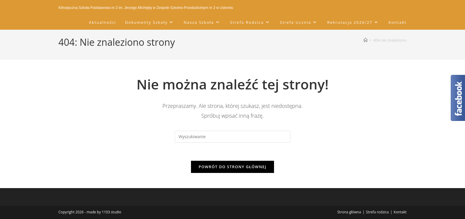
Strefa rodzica (377, 212)
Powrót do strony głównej (233, 166)
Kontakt (400, 212)
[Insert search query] (232, 137)
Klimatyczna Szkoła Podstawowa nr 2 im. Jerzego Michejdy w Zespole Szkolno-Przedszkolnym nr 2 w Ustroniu (145, 8)
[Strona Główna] (365, 40)
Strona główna (349, 212)
